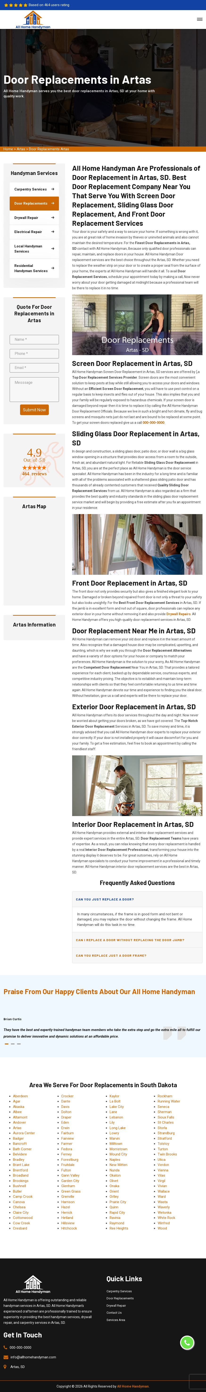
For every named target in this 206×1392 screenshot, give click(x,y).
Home (8, 149)
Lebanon (116, 1117)
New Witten (118, 1165)
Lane (113, 1112)
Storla (162, 1128)
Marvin (115, 1138)
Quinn (114, 1207)
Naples (115, 1160)
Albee (17, 1112)
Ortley (114, 1196)
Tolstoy (163, 1144)
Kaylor (114, 1096)
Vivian (162, 1186)
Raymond (117, 1223)
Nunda (114, 1170)
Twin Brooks (167, 1154)
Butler (17, 1191)
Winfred (164, 1223)
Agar (16, 1101)
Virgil (161, 1181)
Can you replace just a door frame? (111, 955)
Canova (19, 1202)
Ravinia (115, 1218)
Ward (162, 1196)
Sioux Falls (166, 1117)
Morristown (118, 1149)
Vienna (163, 1170)
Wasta (163, 1202)
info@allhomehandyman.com (33, 1357)
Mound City (118, 1154)
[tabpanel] (103, 1033)
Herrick (66, 1212)
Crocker (67, 1096)
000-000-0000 (20, 1347)
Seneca (163, 1107)
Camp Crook (23, 1196)
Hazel (65, 1207)
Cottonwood (23, 1218)
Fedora (66, 1149)
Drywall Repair (116, 1305)
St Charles (166, 1122)
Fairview (67, 1138)
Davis (65, 1107)
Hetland (67, 1218)
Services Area (116, 1320)
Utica (161, 1160)
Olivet (114, 1181)
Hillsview (67, 1223)
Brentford (20, 1170)
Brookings (21, 1181)
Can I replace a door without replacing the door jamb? (130, 940)
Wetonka (164, 1212)
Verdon (163, 1165)
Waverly (164, 1207)
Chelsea (19, 1207)
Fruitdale (67, 1165)
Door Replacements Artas (49, 149)
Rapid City (117, 1212)
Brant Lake (21, 1165)
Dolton (66, 1112)
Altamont (20, 1117)
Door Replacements (120, 1298)
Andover (19, 1122)
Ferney (66, 1154)
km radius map (34, 557)
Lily (112, 1122)
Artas (21, 149)
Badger (18, 1138)
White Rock (166, 1218)
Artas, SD (17, 1367)
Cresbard (20, 1228)
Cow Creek (21, 1223)
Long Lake (118, 1128)
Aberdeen (20, 1096)
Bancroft (20, 1144)
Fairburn (67, 1133)
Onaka (114, 1186)
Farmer (66, 1144)
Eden (65, 1122)
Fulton (66, 1170)
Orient (114, 1191)
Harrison (67, 1202)
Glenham (68, 1186)
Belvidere (20, 1154)
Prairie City (118, 1202)
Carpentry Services (119, 1291)
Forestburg (69, 1160)
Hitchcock (69, 1228)
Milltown (116, 1144)
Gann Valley (70, 1175)
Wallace (164, 1191)
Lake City (117, 1107)
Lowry (114, 1133)
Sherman (165, 1112)
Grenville (67, 1196)
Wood (162, 1228)
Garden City (70, 1181)
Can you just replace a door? (105, 899)
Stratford (165, 1138)
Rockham (165, 1096)
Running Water (169, 1101)
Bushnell (19, 1186)
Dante (65, 1101)
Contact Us (114, 1312)
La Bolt (115, 1101)
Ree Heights (119, 1228)
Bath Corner (22, 1149)
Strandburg (166, 1133)
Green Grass (71, 1191)
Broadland (21, 1175)
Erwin (65, 1128)
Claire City (21, 1212)
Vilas (161, 1175)
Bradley (18, 1160)
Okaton (115, 1175)
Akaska (18, 1107)
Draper (66, 1117)
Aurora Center (24, 1133)
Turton (163, 1149)
